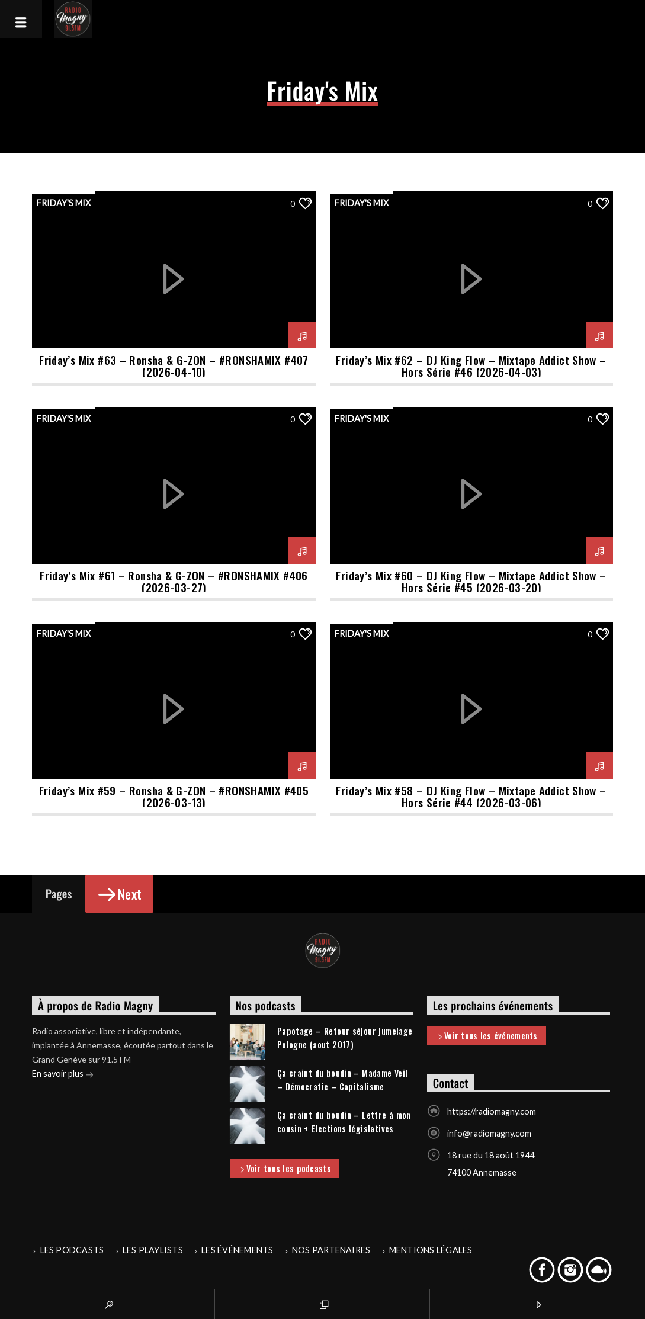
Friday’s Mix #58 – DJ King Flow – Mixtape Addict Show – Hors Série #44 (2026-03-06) (471, 796)
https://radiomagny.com (491, 1111)
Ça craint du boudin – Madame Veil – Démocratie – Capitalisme (342, 1080)
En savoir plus (63, 1074)
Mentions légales (431, 1250)
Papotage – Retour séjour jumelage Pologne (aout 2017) (345, 1038)
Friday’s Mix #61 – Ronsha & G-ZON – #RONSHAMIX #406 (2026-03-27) (174, 581)
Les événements (237, 1250)
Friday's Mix (64, 203)
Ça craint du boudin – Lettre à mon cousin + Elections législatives (344, 1122)
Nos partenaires (331, 1250)
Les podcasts (72, 1250)
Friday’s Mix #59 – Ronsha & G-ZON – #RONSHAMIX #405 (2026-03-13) (174, 796)
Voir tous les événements (487, 1036)
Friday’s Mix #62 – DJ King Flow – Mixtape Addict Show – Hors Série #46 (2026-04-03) (471, 365)
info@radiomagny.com (489, 1133)
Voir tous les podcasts (284, 1169)
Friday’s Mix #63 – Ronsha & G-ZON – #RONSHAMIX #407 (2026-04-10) (174, 365)
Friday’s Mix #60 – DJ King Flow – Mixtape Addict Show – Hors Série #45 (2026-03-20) (471, 581)
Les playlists (153, 1250)
